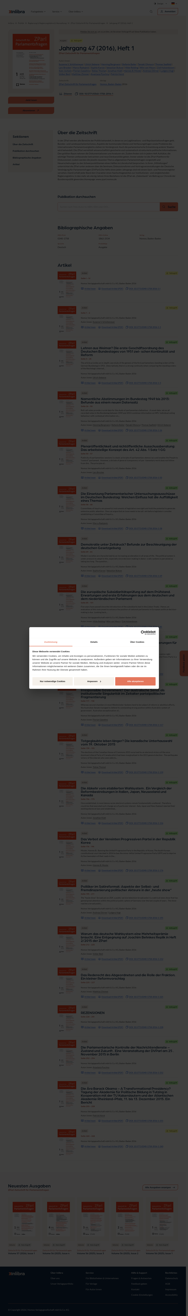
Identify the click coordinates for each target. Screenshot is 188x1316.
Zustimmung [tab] (50, 642)
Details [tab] (94, 642)
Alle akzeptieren (135, 681)
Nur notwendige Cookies (52, 681)
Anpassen (94, 681)
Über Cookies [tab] (137, 642)
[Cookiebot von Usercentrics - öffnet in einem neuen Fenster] (143, 632)
